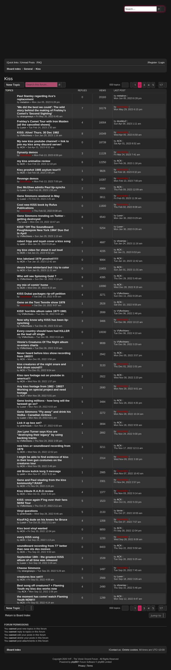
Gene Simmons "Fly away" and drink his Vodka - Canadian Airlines (44, 413)
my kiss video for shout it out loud (40, 250)
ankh (22, 244)
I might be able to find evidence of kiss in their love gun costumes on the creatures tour (42, 460)
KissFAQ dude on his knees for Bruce (42, 519)
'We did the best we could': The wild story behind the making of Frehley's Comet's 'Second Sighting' (41, 110)
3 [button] (144, 85)
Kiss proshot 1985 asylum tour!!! (39, 169)
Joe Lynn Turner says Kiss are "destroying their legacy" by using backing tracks (40, 435)
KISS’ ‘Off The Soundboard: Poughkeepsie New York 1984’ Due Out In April (43, 230)
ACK (22, 147)
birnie (120, 510)
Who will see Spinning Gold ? (36, 276)
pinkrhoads (26, 425)
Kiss (8, 78)
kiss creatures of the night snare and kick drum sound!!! (41, 366)
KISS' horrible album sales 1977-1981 (42, 311)
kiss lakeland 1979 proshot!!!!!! (37, 258)
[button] (125, 84)
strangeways (26, 116)
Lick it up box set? (29, 422)
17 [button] (161, 85)
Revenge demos (27, 178)
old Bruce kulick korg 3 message (39, 471)
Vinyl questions (27, 510)
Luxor (23, 127)
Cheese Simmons (28, 568)
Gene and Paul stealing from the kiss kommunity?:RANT (41, 481)
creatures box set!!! (30, 576)
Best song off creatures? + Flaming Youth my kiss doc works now (40, 587)
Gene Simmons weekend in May (38, 196)
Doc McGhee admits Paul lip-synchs (41, 187)
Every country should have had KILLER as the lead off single (43, 332)
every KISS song (28, 537)
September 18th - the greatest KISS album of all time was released (40, 558)
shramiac (122, 241)
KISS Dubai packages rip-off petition (41, 293)
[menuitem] (27, 62)
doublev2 (122, 121)
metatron (24, 102)
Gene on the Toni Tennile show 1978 (41, 302)
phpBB (74, 662)
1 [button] (135, 85)
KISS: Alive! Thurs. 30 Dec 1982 (38, 132)
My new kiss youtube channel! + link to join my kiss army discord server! (43, 143)
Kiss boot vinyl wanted (32, 528)
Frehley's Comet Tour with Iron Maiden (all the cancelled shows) (42, 123)
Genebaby (122, 107)
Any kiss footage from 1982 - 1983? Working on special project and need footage (41, 389)
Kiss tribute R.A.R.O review (35, 491)
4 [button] (148, 85)
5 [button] (153, 85)
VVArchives (26, 135)
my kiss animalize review (33, 161)
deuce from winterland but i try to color (43, 267)
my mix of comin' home (32, 285)
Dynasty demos (27, 152)
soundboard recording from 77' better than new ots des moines (42, 547)
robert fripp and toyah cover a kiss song (43, 241)
